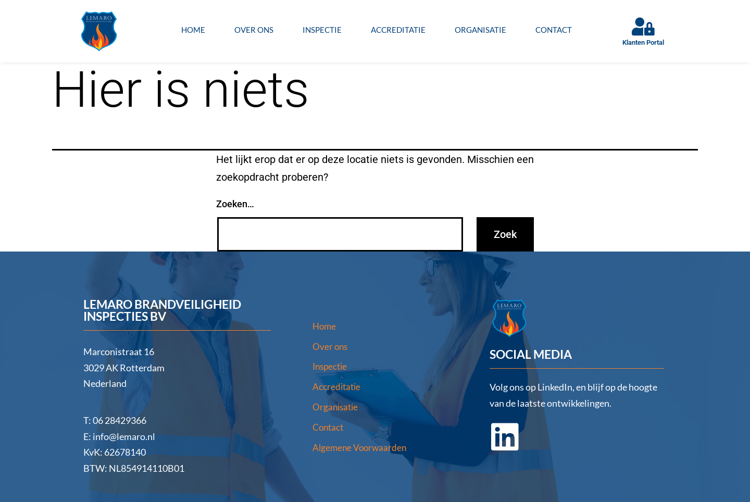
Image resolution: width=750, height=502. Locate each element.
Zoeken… (235, 203)
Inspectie (322, 29)
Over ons (253, 29)
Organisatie (480, 29)
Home (193, 29)
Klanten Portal (643, 42)
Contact (553, 29)
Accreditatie (398, 29)
